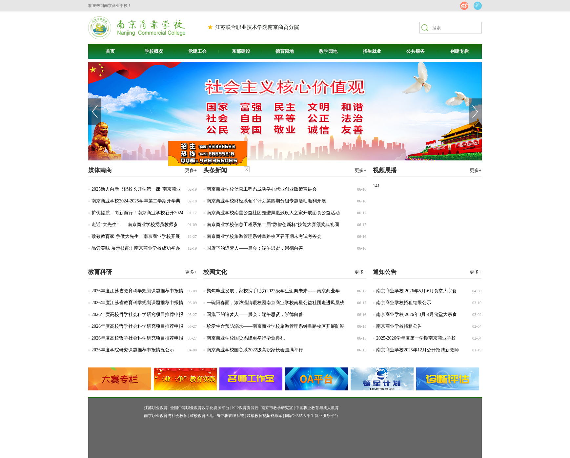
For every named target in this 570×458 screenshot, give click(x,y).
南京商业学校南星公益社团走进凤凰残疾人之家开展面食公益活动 (273, 212)
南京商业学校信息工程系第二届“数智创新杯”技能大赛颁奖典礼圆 (273, 224)
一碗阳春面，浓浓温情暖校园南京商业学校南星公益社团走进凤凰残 (275, 302)
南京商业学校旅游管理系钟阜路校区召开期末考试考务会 (264, 236)
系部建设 (241, 51)
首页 (110, 51)
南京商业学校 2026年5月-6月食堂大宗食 (416, 290)
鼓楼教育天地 (202, 415)
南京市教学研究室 (277, 408)
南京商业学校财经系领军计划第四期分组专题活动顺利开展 (266, 200)
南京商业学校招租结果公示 (403, 302)
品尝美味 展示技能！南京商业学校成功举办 (136, 248)
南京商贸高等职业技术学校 (137, 27)
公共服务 (415, 51)
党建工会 (197, 51)
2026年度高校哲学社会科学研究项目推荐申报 (137, 314)
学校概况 (154, 51)
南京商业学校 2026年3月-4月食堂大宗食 (416, 314)
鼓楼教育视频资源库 (264, 415)
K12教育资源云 (245, 408)
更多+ (360, 170)
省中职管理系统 (230, 415)
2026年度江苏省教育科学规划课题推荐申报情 (137, 290)
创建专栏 (459, 51)
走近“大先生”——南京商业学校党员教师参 (135, 224)
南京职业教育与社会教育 (165, 415)
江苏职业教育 (156, 408)
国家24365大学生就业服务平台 (311, 415)
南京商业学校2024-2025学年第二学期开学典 (136, 200)
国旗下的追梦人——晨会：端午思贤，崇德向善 (255, 248)
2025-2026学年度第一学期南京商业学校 (416, 338)
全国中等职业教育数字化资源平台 (199, 408)
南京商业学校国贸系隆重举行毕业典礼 (246, 338)
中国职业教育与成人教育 (317, 408)
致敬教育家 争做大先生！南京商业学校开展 (136, 236)
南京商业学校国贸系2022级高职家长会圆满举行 (255, 349)
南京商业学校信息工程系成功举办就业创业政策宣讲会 (262, 189)
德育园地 (284, 51)
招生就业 (372, 51)
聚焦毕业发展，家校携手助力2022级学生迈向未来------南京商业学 (273, 290)
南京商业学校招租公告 (399, 326)
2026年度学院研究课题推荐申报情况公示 (133, 349)
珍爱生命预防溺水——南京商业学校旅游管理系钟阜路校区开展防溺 (275, 326)
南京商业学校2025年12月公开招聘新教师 (417, 349)
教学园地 (328, 51)
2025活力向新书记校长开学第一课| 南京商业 (136, 189)
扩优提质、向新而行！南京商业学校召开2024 (137, 212)
